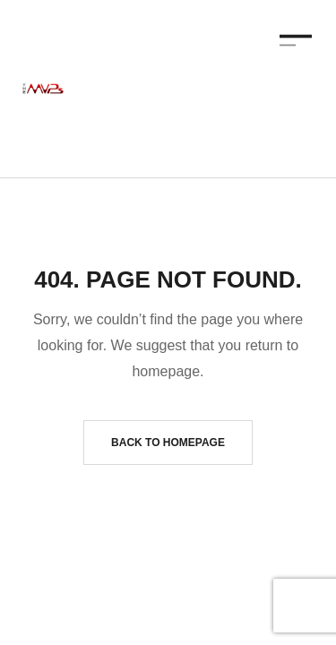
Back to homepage (168, 442)
